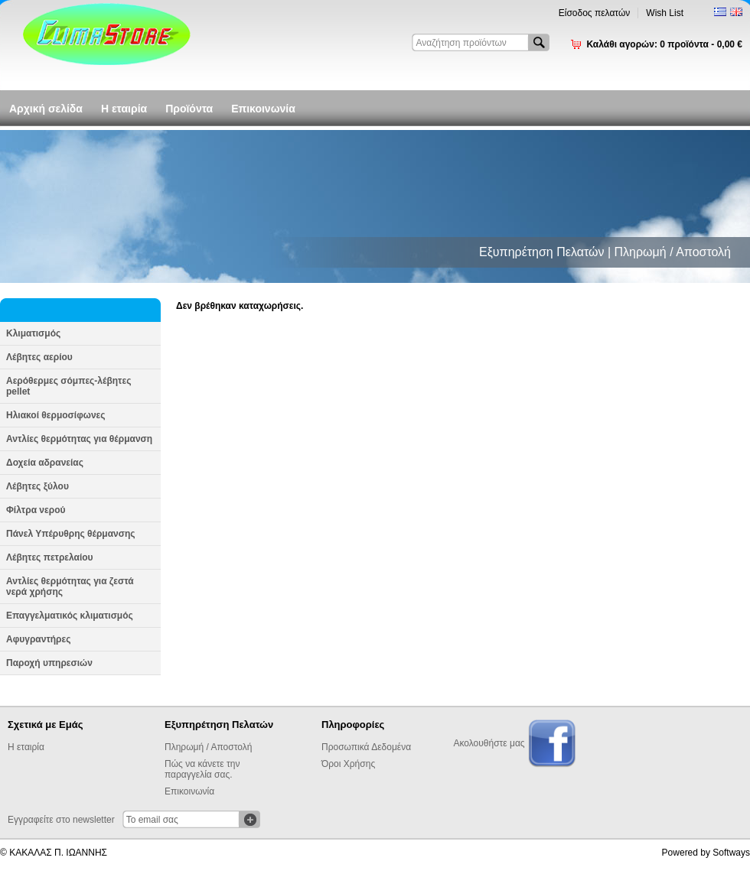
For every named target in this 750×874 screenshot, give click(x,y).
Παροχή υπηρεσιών (49, 663)
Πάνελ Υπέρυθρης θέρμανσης (70, 533)
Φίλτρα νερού (35, 510)
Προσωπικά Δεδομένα (366, 747)
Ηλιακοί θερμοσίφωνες (56, 415)
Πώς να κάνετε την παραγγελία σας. (202, 769)
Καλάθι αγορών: (664, 44)
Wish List (664, 13)
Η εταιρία (124, 108)
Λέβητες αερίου (39, 357)
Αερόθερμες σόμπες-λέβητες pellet (68, 386)
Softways (731, 852)
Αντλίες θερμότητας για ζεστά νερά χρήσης (70, 586)
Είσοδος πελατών (595, 13)
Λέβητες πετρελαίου (49, 557)
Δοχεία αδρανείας (44, 462)
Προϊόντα (189, 108)
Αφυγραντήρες (38, 639)
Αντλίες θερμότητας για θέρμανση (79, 439)
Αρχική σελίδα (46, 108)
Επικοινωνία (263, 108)
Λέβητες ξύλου (37, 486)
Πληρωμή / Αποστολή (208, 747)
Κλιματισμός (33, 333)
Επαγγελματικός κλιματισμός (69, 615)
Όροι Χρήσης (348, 764)
